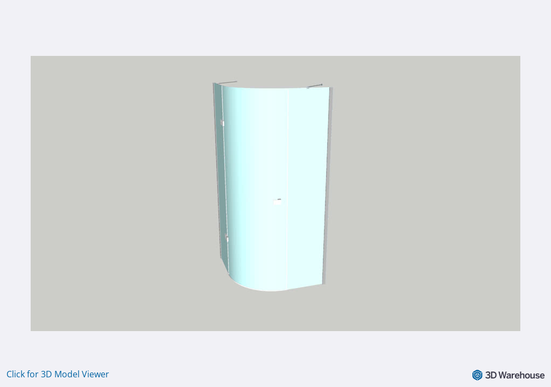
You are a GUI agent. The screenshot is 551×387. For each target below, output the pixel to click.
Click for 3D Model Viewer (57, 374)
